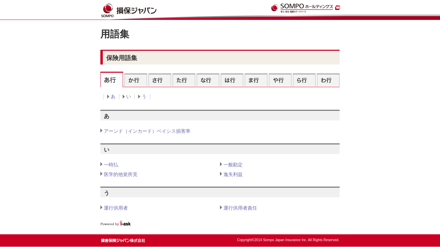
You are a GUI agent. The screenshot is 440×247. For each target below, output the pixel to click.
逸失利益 (233, 174)
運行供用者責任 (240, 208)
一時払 (111, 164)
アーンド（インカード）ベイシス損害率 (147, 131)
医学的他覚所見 (121, 174)
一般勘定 (233, 164)
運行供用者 (116, 208)
